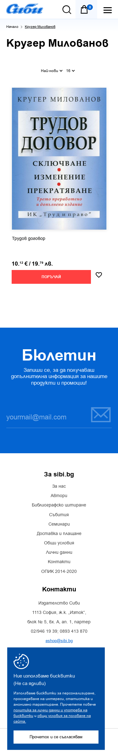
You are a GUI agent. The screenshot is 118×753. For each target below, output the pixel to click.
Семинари (59, 524)
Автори (59, 496)
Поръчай (51, 277)
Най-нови (52, 70)
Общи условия (59, 543)
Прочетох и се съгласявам (56, 737)
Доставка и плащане (59, 534)
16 (70, 70)
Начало (12, 27)
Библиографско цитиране (59, 505)
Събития (59, 515)
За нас (59, 486)
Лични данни (59, 552)
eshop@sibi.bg (59, 640)
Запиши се (100, 414)
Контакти (59, 562)
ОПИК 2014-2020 (59, 571)
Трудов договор (28, 238)
